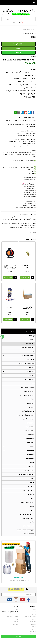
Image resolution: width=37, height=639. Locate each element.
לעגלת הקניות (17, 22)
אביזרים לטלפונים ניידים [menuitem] (27, 395)
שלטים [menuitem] (32, 522)
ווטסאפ (18, 53)
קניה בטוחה (18, 578)
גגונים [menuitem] (32, 383)
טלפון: (17, 616)
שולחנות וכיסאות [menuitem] (29, 534)
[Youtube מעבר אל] (22, 600)
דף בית (34, 29)
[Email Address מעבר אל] (9, 600)
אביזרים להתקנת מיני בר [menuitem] (27, 514)
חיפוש (7, 19)
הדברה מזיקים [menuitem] (30, 439)
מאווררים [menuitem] (31, 407)
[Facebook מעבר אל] (28, 600)
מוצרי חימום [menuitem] (30, 403)
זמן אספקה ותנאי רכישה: (27, 117)
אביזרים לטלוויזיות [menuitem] (29, 391)
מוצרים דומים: (31, 240)
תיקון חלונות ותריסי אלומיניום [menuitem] (26, 530)
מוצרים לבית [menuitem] (30, 371)
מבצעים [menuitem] (32, 339)
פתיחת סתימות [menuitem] (30, 423)
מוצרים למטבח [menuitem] (29, 379)
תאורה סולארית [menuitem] (29, 470)
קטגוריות (29, 331)
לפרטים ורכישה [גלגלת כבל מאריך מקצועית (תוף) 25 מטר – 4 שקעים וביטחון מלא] (8, 277)
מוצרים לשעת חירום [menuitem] (28, 347)
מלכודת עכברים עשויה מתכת (27, 308)
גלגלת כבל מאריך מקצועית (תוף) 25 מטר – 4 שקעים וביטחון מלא (10, 268)
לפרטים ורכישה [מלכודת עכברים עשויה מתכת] (25, 319)
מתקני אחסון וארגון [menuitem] (29, 526)
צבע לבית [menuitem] (31, 375)
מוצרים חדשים (26, 29)
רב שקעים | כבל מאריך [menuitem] (27, 411)
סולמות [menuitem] (32, 498)
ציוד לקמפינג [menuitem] (30, 450)
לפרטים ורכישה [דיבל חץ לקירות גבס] (25, 277)
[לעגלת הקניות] (18, 22)
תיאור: (33, 57)
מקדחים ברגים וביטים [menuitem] (28, 518)
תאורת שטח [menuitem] (30, 466)
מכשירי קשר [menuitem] (30, 455)
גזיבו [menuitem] (33, 351)
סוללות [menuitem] (32, 399)
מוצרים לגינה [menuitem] (30, 435)
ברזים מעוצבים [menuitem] (30, 427)
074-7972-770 (11, 616)
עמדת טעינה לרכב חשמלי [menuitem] (27, 363)
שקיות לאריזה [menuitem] (30, 359)
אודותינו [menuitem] (34, 611)
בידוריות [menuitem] (32, 462)
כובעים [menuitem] (32, 482)
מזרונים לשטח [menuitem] (30, 459)
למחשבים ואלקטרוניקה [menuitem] (27, 387)
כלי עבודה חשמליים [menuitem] (29, 490)
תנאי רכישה (15, 619)
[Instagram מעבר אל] (16, 600)
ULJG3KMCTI (27, 33)
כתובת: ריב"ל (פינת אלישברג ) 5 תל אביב (10, 612)
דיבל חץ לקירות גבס (27, 266)
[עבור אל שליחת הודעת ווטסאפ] (2, 337)
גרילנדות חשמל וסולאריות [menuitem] (27, 474)
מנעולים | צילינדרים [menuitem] (29, 419)
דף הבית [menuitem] (31, 336)
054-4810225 (16, 589)
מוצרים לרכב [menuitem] (30, 367)
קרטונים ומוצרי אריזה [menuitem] (28, 355)
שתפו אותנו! (16, 624)
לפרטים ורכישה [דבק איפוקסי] (8, 319)
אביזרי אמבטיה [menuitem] (29, 431)
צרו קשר (15, 606)
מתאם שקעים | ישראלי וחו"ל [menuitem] (26, 415)
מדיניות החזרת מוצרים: (28, 214)
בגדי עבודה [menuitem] (31, 494)
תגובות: (33, 232)
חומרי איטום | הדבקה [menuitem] (27, 502)
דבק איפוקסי (10, 307)
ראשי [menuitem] (34, 609)
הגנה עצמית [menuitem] (30, 442)
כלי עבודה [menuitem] (31, 486)
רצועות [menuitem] (32, 506)
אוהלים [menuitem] (32, 446)
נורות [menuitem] (32, 478)
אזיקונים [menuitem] (31, 510)
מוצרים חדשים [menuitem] (30, 343)
